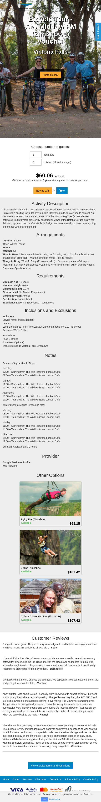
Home (6, 779)
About (16, 779)
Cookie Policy (90, 779)
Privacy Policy (72, 779)
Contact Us (55, 779)
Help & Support (98, 31)
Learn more (54, 799)
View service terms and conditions (50, 765)
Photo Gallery (50, 74)
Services (27, 779)
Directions (40, 779)
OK (44, 799)
